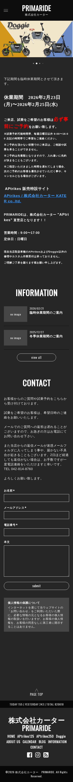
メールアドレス (15, 508)
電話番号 (11, 525)
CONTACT (36, 747)
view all (36, 357)
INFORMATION (57, 741)
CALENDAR (29, 741)
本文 (7, 541)
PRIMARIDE (36, 8)
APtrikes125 (25, 736)
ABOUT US (13, 741)
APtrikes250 (45, 736)
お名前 (9, 491)
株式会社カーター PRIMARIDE (40, 724)
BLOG (42, 741)
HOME (11, 736)
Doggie (61, 736)
